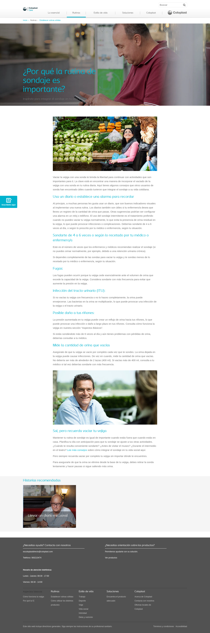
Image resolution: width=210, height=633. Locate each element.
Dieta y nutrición (86, 617)
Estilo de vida (100, 13)
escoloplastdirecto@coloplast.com (38, 551)
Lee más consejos (77, 450)
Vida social (83, 609)
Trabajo (82, 597)
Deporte (82, 601)
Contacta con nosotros (144, 601)
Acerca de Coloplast (143, 597)
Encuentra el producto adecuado (116, 599)
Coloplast (151, 13)
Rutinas (76, 13)
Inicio (25, 20)
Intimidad (83, 613)
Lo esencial (54, 13)
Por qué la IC (28, 601)
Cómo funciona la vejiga (33, 597)
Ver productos (111, 558)
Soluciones (127, 13)
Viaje (81, 605)
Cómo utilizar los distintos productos (62, 603)
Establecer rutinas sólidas (50, 20)
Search (184, 4)
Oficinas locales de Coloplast (143, 607)
